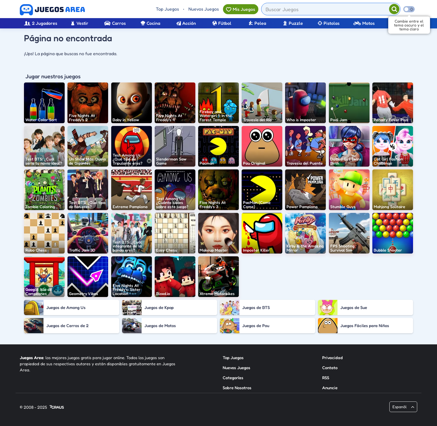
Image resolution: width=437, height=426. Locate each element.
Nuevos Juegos (203, 9)
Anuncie (330, 387)
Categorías (233, 377)
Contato (330, 367)
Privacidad (332, 357)
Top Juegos (167, 9)
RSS (325, 377)
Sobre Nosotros (237, 387)
